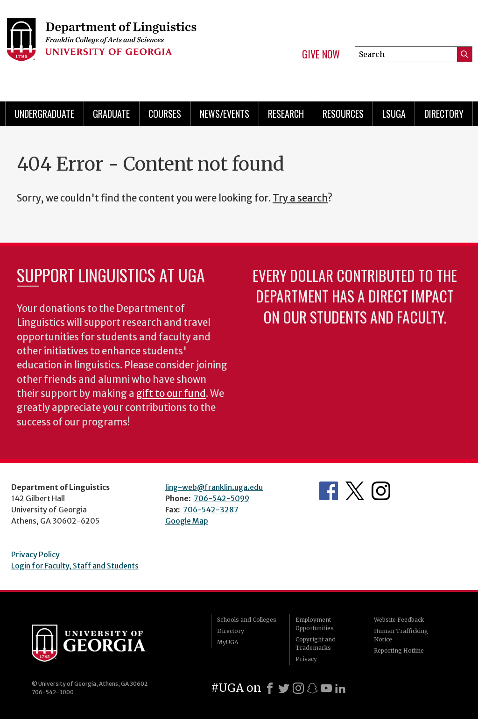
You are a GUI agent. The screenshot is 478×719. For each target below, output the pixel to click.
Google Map (186, 520)
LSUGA (394, 114)
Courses (164, 114)
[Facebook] (269, 688)
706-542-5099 (221, 498)
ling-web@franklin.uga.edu (214, 487)
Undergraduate (44, 114)
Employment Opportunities (314, 624)
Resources (343, 114)
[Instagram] (298, 688)
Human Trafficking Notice (401, 635)
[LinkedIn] (340, 688)
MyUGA (227, 642)
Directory (444, 114)
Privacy (306, 658)
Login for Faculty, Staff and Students (75, 565)
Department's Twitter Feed (354, 491)
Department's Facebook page (328, 491)
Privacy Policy (35, 554)
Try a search (300, 198)
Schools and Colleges (246, 619)
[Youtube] (326, 688)
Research (286, 114)
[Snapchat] (312, 688)
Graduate (111, 114)
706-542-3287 (211, 509)
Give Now (321, 54)
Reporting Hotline (399, 650)
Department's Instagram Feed (381, 491)
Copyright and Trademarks (315, 643)
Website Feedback (399, 619)
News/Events (224, 114)
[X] (283, 688)
